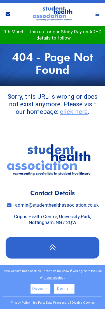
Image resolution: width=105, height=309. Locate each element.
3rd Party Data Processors (50, 303)
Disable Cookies (83, 303)
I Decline (64, 288)
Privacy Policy (20, 303)
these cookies (53, 278)
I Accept (40, 288)
